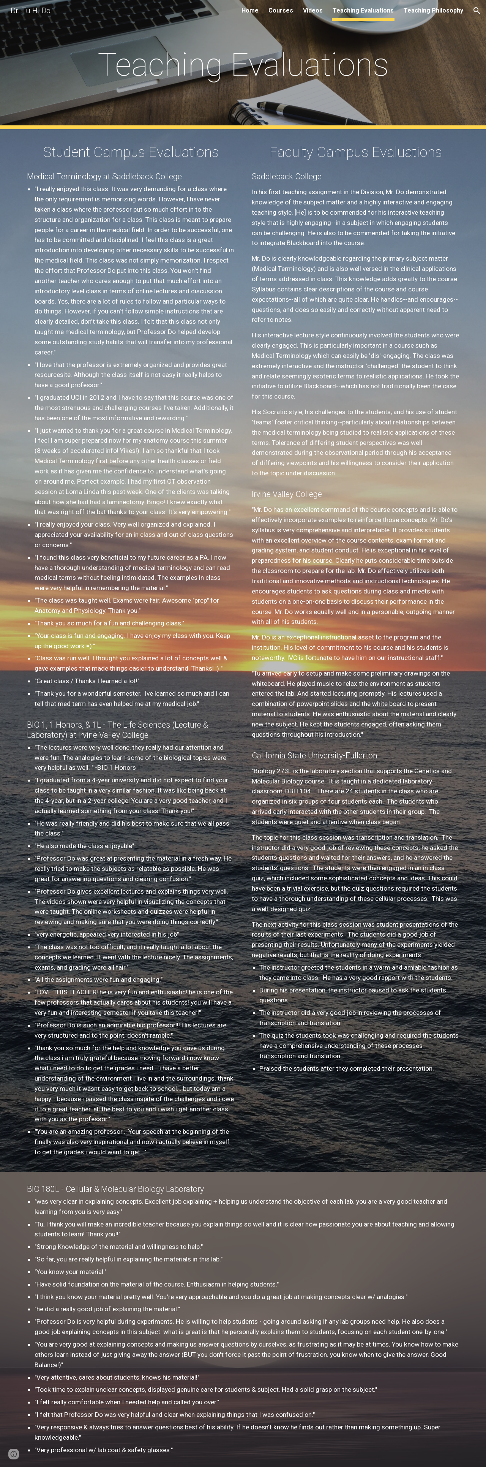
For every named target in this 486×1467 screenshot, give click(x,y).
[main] (243, 65)
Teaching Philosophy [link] (433, 10)
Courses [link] (280, 10)
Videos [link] (313, 10)
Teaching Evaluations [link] (363, 10)
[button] (477, 11)
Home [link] (250, 10)
